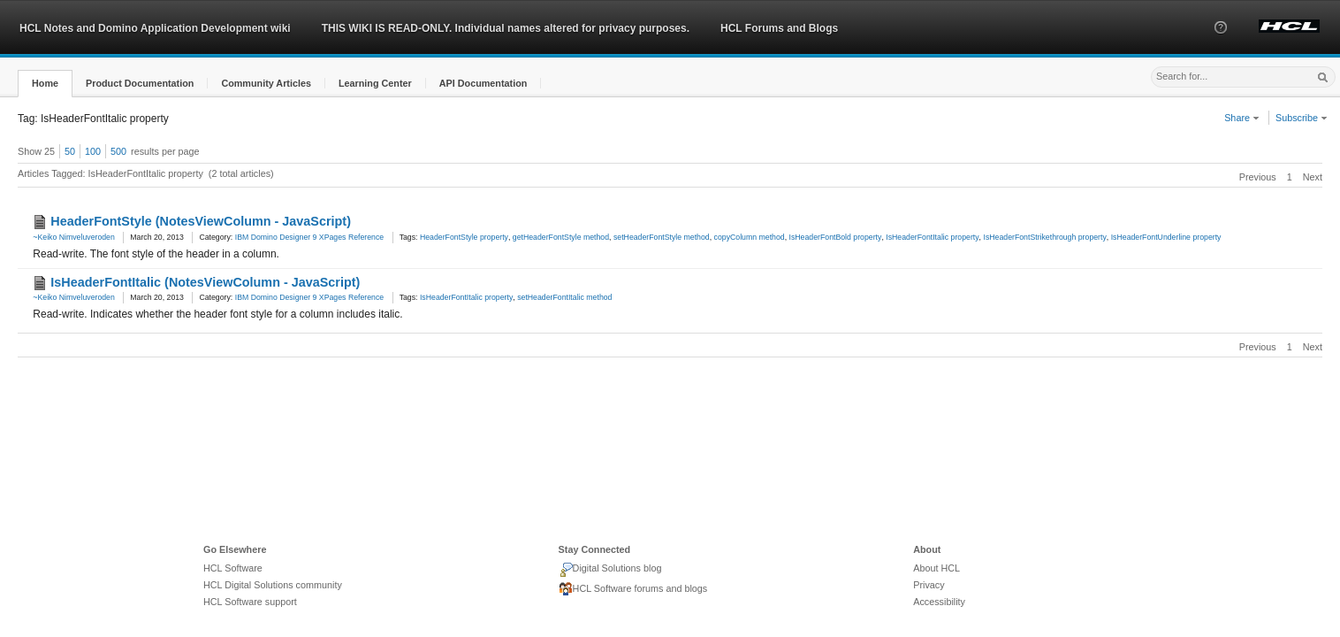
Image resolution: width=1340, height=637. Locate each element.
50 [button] (70, 151)
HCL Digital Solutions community (272, 584)
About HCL (936, 568)
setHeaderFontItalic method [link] (564, 297)
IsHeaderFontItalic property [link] (932, 237)
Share (1242, 117)
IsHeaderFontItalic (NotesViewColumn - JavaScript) (205, 282)
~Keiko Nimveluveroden (74, 237)
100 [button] (93, 151)
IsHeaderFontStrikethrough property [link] (1044, 237)
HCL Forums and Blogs (779, 28)
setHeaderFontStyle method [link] (661, 237)
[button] (1220, 43)
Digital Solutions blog (610, 570)
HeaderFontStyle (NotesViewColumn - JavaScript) (200, 221)
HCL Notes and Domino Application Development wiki (155, 28)
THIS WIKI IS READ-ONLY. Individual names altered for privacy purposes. (505, 28)
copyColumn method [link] (749, 237)
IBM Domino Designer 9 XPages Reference (309, 237)
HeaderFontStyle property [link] (464, 237)
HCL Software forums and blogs (633, 589)
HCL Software (233, 568)
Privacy (928, 584)
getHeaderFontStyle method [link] (561, 237)
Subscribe (1301, 117)
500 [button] (118, 151)
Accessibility (939, 601)
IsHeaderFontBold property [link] (835, 237)
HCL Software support (250, 601)
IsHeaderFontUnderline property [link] (1166, 237)
